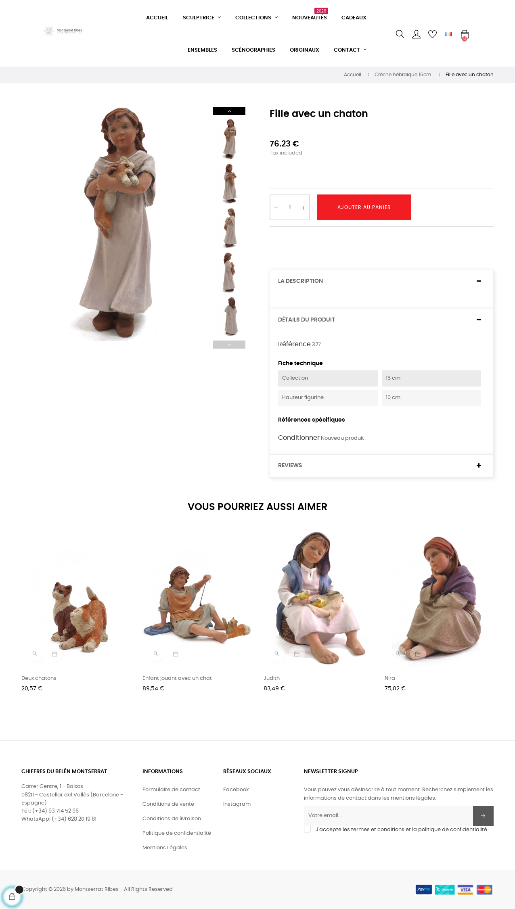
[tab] (381, 281)
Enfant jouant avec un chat (177, 678)
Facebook (236, 789)
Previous (229, 345)
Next (229, 111)
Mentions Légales (164, 847)
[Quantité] (290, 207)
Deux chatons (39, 678)
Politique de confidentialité (176, 833)
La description (300, 281)
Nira (390, 678)
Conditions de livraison (171, 818)
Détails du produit (306, 320)
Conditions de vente (168, 804)
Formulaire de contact (171, 789)
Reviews (290, 465)
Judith (272, 678)
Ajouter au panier (364, 207)
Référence (294, 344)
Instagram (237, 804)
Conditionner (299, 438)
